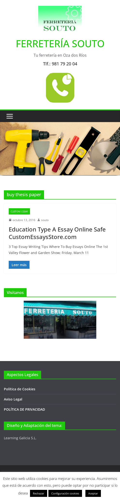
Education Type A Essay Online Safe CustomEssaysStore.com (57, 233)
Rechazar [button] (38, 493)
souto (45, 220)
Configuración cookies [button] (65, 493)
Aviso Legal (13, 399)
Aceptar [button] (93, 493)
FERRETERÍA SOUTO (60, 43)
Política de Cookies (19, 389)
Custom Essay (19, 211)
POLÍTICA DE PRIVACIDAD (24, 409)
